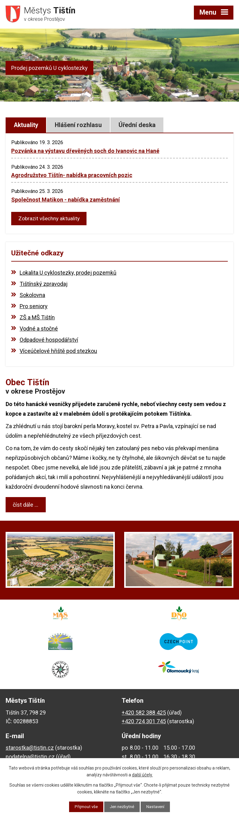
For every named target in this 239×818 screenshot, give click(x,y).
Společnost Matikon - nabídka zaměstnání (65, 199)
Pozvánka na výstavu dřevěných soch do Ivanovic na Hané (85, 151)
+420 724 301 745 (144, 722)
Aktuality (26, 125)
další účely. (142, 774)
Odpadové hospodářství (49, 340)
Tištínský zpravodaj (44, 284)
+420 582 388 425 (144, 713)
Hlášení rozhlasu (78, 125)
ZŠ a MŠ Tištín (37, 318)
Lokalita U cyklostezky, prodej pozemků (68, 273)
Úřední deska (137, 125)
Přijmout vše (84, 806)
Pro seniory (34, 307)
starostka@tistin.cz (30, 748)
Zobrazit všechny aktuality (50, 219)
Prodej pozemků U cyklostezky (49, 68)
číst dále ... (25, 505)
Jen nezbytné (122, 806)
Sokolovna (32, 296)
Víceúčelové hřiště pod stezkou (58, 352)
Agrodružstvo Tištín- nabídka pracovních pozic (71, 175)
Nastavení (157, 806)
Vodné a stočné (39, 329)
